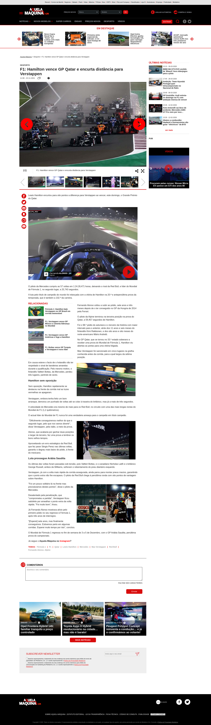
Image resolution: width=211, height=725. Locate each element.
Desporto (109, 21)
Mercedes (84, 547)
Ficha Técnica (112, 714)
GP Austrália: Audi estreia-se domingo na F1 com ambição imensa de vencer (175, 97)
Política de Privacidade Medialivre (74, 661)
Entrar (167, 22)
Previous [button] (19, 39)
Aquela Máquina (26, 57)
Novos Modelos (43, 21)
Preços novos (93, 21)
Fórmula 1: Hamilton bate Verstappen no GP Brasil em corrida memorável (57, 311)
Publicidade (143, 714)
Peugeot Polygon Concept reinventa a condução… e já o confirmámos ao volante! (124, 629)
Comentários (35, 565)
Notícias (24, 21)
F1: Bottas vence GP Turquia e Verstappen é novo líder (58, 348)
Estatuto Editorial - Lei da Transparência (86, 714)
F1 (50, 547)
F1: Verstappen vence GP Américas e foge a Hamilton (57, 336)
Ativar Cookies (158, 714)
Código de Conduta (128, 714)
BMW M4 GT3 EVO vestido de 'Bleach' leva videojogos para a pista (175, 71)
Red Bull (113, 547)
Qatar (56, 547)
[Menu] (21, 13)
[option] (41, 39)
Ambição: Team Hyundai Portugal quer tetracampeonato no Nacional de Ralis (174, 84)
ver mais (169, 130)
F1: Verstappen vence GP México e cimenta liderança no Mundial (57, 323)
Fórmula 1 (41, 547)
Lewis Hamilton (69, 547)
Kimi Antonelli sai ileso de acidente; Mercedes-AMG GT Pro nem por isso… (174, 110)
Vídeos (121, 21)
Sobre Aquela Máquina (55, 714)
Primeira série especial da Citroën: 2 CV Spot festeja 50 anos (94, 39)
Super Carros (63, 21)
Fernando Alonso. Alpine (39, 550)
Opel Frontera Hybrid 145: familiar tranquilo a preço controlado (37, 629)
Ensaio (78, 21)
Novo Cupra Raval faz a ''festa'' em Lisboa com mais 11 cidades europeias (52, 39)
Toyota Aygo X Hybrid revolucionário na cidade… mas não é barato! (81, 629)
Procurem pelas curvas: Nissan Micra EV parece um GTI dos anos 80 (169, 184)
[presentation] (119, 662)
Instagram (65, 541)
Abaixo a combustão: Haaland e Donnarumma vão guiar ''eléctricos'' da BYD (175, 122)
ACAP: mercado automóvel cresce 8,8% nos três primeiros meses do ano (180, 39)
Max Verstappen (99, 547)
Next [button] (192, 39)
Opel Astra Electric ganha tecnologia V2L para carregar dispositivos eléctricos (137, 39)
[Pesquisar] (178, 21)
